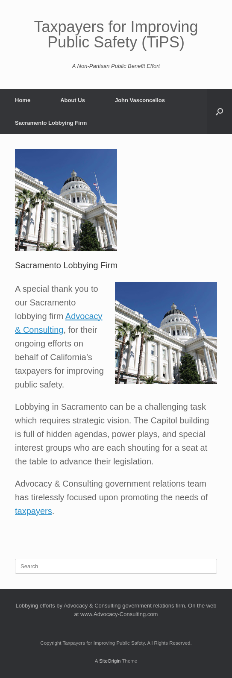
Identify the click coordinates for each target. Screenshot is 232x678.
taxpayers (33, 511)
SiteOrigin (110, 660)
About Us (72, 100)
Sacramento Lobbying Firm (51, 123)
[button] (219, 111)
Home (22, 100)
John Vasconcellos (140, 100)
